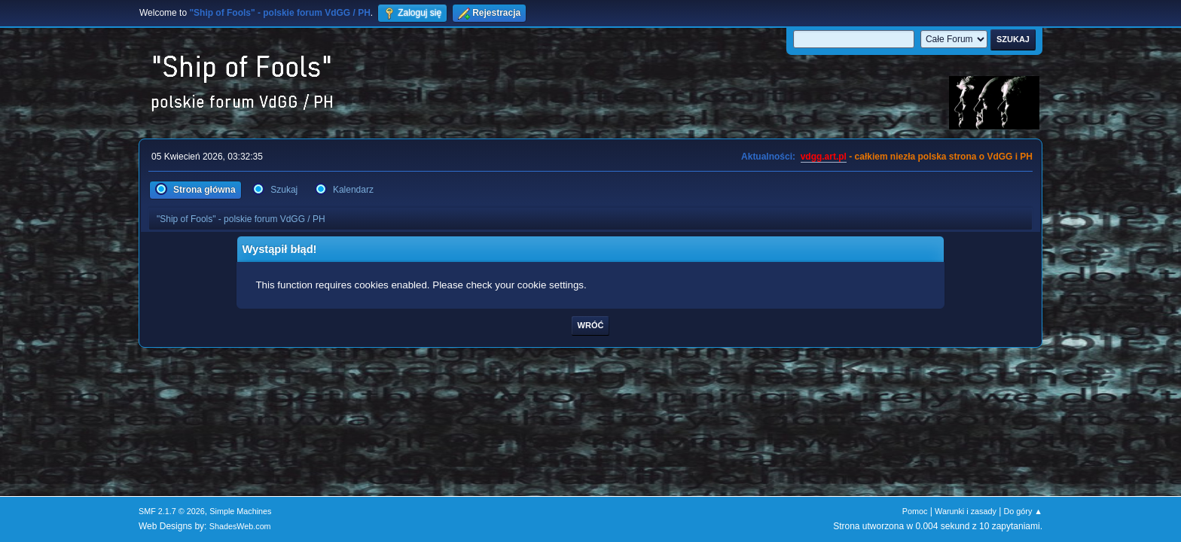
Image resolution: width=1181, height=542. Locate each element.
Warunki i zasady (965, 511)
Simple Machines (240, 511)
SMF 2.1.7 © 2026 (172, 511)
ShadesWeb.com (240, 526)
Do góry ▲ (1023, 511)
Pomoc (915, 511)
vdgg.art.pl (824, 156)
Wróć (591, 325)
